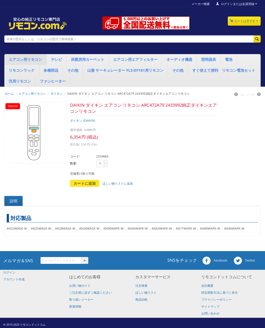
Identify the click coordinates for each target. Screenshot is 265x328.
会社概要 (207, 285)
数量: (73, 163)
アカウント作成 (14, 279)
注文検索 (141, 285)
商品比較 (141, 299)
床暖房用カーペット (87, 59)
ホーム (9, 93)
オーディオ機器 (179, 59)
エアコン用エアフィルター (135, 59)
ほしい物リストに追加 (117, 183)
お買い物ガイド (80, 285)
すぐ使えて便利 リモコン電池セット (223, 70)
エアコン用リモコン (25, 59)
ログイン (9, 272)
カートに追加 (85, 183)
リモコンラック (22, 70)
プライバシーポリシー (216, 299)
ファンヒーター (53, 81)
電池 (228, 59)
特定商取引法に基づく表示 (219, 292)
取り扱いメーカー (81, 299)
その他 (72, 70)
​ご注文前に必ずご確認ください (90, 292)
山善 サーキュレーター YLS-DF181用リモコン (125, 70)
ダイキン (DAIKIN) (82, 120)
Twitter (244, 261)
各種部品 (51, 70)
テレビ (56, 59)
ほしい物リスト (146, 292)
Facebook (214, 261)
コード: (75, 156)
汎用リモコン (20, 81)
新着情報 (75, 306)
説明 (13, 201)
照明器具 (208, 59)
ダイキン (56, 93)
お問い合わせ (210, 313)
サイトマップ (210, 306)
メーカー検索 (200, 4)
